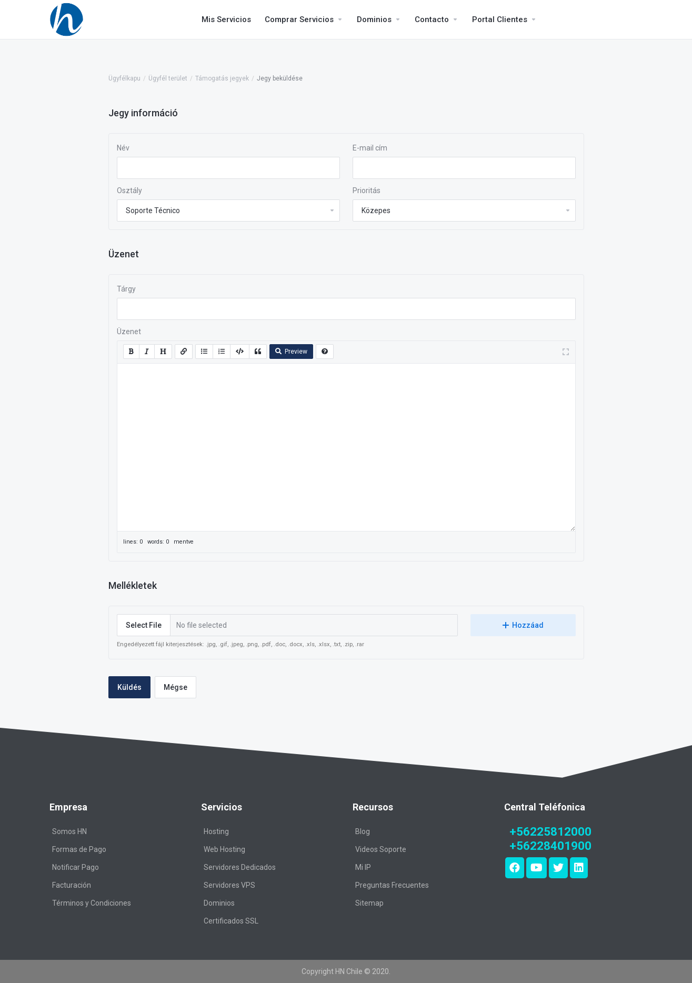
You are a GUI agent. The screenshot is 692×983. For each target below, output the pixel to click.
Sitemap (369, 903)
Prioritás (366, 190)
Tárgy (126, 289)
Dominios (219, 903)
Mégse (175, 687)
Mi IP (363, 867)
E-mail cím (370, 148)
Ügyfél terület (167, 78)
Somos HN (69, 831)
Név (123, 148)
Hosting (216, 831)
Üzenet (129, 331)
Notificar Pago (75, 867)
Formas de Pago (79, 849)
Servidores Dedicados (240, 867)
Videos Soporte (380, 849)
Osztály (129, 190)
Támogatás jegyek (222, 78)
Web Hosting (224, 849)
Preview (291, 351)
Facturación (71, 885)
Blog (362, 831)
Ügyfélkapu (124, 78)
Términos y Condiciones (91, 903)
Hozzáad (523, 625)
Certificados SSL (231, 921)
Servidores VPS (229, 885)
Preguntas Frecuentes (392, 885)
